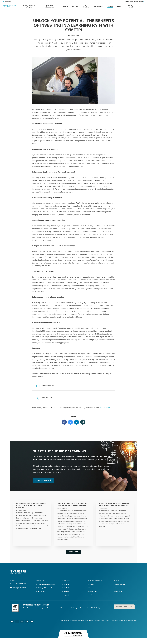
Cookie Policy (132, 621)
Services (76, 6)
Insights (110, 6)
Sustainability (98, 6)
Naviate (92, 584)
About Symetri (129, 6)
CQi (91, 595)
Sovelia (92, 588)
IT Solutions (86, 6)
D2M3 (119, 6)
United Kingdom (139, 1)
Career (117, 588)
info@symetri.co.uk (19, 588)
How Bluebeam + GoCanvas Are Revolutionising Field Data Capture (31, 506)
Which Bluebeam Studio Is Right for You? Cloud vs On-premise (73, 505)
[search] (140, 6)
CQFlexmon (93, 592)
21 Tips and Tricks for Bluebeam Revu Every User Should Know (114, 505)
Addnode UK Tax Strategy (69, 621)
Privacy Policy (123, 621)
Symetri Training (106, 407)
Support (66, 595)
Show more (73, 552)
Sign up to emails (123, 607)
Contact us (119, 592)
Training (66, 592)
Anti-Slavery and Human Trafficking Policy (91, 621)
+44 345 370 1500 (19, 584)
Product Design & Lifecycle (29, 6)
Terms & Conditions (111, 621)
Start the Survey (43, 480)
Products (66, 6)
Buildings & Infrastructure (50, 6)
